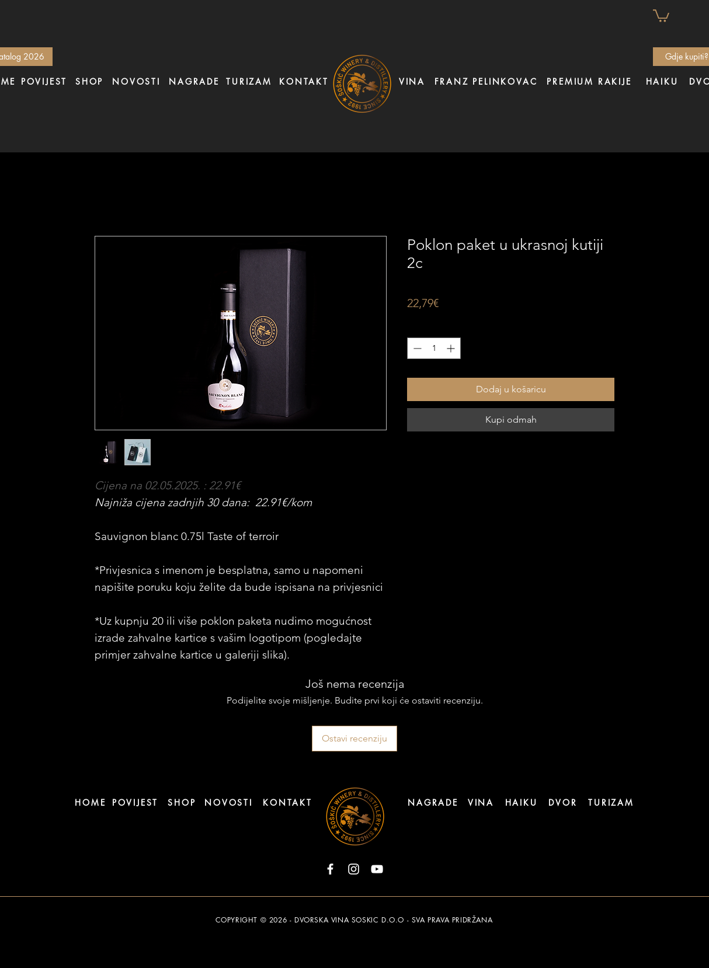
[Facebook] (330, 869)
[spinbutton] (433, 348)
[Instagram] (353, 869)
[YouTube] (377, 869)
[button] (661, 15)
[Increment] (451, 348)
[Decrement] (416, 348)
